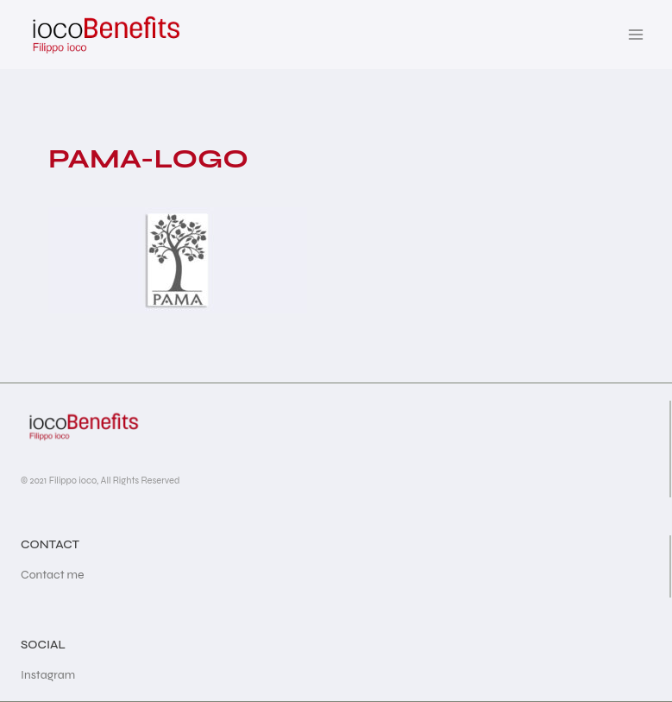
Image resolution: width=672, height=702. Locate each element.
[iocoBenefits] (105, 34)
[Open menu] (635, 34)
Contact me (53, 574)
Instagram (48, 674)
